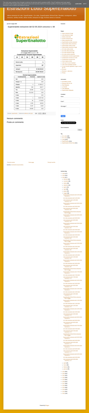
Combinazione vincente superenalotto (70, 56)
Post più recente (11, 162)
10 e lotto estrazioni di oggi (68, 52)
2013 (63, 391)
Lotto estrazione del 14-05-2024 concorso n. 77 (70, 294)
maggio (65, 193)
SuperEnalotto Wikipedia (67, 90)
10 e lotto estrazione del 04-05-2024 (71, 340)
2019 (63, 379)
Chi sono (64, 69)
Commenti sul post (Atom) (17, 164)
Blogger (47, 405)
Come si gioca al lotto (67, 61)
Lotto (63, 139)
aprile (65, 363)
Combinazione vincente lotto (68, 59)
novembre (66, 181)
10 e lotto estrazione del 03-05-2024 (71, 349)
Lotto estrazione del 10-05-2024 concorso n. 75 (70, 314)
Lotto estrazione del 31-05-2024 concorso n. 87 (70, 200)
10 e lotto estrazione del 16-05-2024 (71, 283)
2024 (63, 177)
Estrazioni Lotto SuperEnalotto (41, 8)
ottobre (65, 183)
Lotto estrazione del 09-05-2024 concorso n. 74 (70, 323)
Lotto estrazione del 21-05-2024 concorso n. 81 (70, 257)
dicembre (66, 179)
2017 (63, 383)
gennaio (66, 369)
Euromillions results (66, 81)
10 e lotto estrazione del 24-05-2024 (71, 235)
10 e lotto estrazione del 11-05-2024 (71, 303)
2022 (63, 373)
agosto (65, 187)
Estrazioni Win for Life (67, 83)
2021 (63, 375)
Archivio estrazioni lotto (67, 38)
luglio (65, 189)
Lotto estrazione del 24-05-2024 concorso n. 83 (70, 237)
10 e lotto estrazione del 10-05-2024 (71, 312)
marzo (65, 365)
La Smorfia (64, 86)
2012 (63, 393)
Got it (84, 3)
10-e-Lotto (64, 137)
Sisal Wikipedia (65, 85)
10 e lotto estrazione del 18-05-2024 (71, 263)
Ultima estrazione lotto (67, 40)
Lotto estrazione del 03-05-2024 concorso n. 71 (70, 351)
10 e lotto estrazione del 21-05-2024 (71, 255)
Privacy (63, 72)
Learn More (78, 3)
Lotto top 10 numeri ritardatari (68, 63)
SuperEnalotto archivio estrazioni (69, 42)
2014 (63, 389)
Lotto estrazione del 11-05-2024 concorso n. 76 (70, 306)
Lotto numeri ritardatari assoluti (69, 64)
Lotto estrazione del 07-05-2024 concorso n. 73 (70, 331)
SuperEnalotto (14, 113)
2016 (63, 385)
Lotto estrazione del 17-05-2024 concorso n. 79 (70, 277)
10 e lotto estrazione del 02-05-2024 (71, 357)
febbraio (66, 367)
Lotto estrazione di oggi (67, 35)
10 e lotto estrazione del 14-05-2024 (71, 292)
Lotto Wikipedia (65, 88)
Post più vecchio (51, 162)
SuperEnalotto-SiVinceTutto (68, 143)
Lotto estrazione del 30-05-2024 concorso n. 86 (70, 209)
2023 (63, 371)
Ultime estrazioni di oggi (67, 33)
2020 (63, 377)
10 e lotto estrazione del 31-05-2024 (71, 198)
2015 (63, 387)
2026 (63, 173)
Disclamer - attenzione (67, 71)
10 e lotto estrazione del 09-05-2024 (71, 320)
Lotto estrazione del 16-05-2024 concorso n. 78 (70, 286)
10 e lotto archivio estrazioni (68, 54)
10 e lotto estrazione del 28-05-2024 (71, 218)
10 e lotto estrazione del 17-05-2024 (71, 275)
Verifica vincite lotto (66, 37)
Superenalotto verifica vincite (68, 45)
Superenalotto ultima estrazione (69, 43)
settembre (66, 185)
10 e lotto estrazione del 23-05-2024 (71, 246)
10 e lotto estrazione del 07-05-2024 (71, 328)
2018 (63, 381)
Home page (31, 162)
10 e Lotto (64, 136)
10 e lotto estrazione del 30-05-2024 (71, 206)
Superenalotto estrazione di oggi (69, 47)
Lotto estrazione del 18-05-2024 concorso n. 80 (70, 266)
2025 (63, 175)
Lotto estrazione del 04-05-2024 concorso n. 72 (70, 343)
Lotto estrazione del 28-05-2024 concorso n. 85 (70, 221)
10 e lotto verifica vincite (67, 49)
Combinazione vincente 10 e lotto (69, 57)
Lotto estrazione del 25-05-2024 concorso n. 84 (70, 227)
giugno (65, 191)
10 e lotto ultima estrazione (68, 50)
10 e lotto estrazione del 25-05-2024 (71, 229)
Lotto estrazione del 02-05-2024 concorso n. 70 (70, 360)
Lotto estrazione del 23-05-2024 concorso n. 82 (70, 249)
